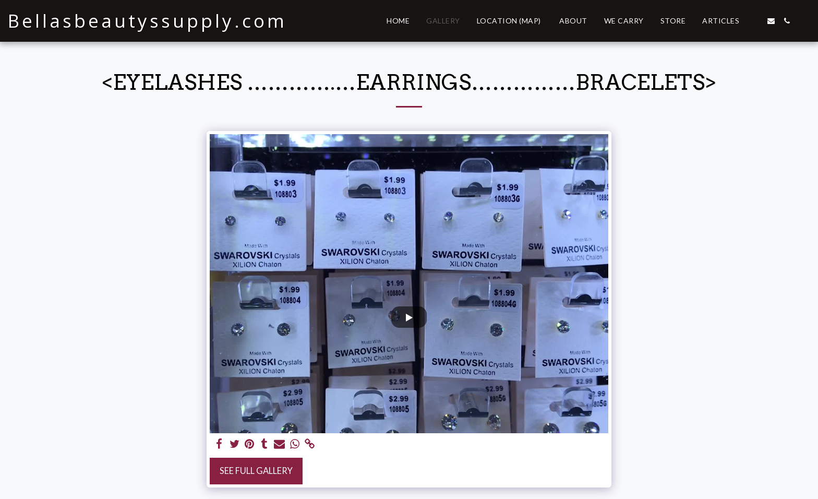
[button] (755, 21)
